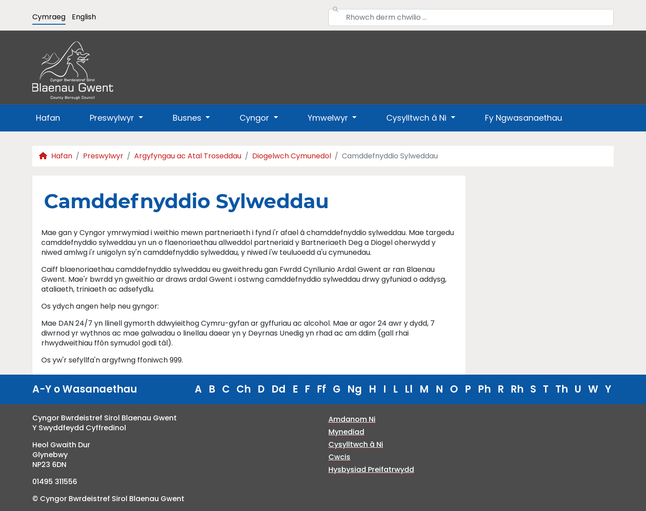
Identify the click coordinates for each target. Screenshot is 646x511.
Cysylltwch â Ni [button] (417, 117)
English (84, 17)
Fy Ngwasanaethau (523, 117)
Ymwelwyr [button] (329, 117)
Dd (278, 389)
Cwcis (339, 457)
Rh (517, 389)
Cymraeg (48, 17)
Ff (321, 389)
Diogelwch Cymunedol (291, 156)
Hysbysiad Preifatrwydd (371, 469)
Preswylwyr (103, 156)
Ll (409, 389)
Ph (484, 389)
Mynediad (346, 432)
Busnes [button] (188, 117)
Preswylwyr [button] (113, 117)
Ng (354, 389)
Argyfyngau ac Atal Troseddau (187, 156)
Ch (243, 389)
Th (561, 389)
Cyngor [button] (255, 117)
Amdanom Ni (351, 419)
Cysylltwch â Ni (355, 444)
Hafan (48, 117)
